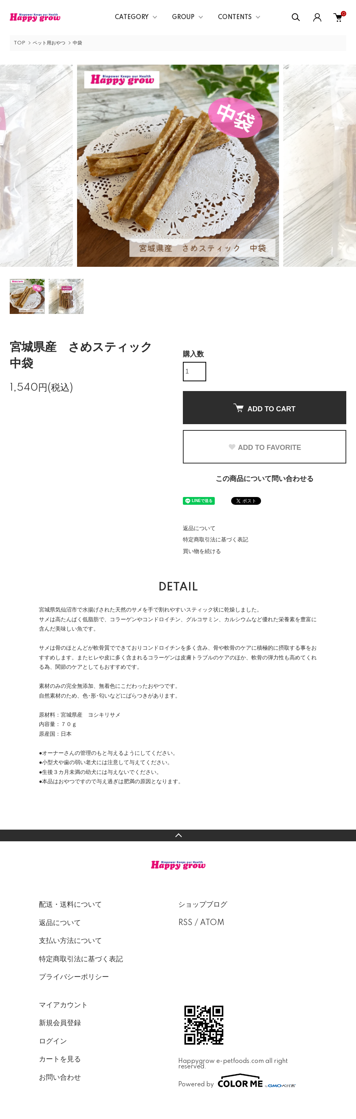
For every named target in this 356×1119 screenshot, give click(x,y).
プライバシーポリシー (74, 977)
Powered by (237, 1080)
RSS (185, 923)
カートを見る (60, 1059)
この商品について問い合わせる (265, 479)
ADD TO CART (264, 408)
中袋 (77, 43)
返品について (199, 528)
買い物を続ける (202, 551)
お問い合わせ (60, 1078)
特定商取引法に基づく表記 (215, 540)
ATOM (212, 923)
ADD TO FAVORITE (264, 447)
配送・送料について (70, 905)
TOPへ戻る (178, 835)
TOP (19, 43)
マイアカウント (63, 1005)
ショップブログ (202, 905)
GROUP (183, 17)
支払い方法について (70, 941)
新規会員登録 (60, 1023)
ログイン (53, 1041)
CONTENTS (235, 17)
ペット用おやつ (49, 43)
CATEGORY (132, 17)
